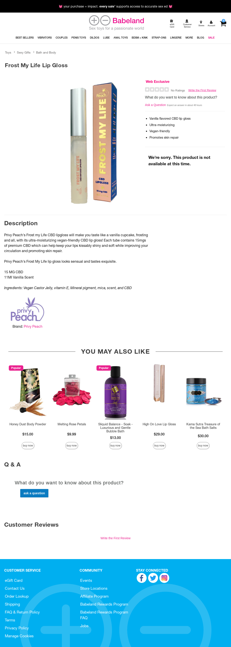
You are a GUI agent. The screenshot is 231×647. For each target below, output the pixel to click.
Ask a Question (155, 105)
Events (86, 580)
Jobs (84, 625)
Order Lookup (17, 596)
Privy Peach (33, 326)
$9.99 (71, 434)
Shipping (12, 604)
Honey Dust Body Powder (27, 424)
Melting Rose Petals (72, 424)
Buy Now (28, 445)
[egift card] (171, 23)
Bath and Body (46, 52)
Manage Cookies (19, 636)
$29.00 (159, 434)
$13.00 (115, 437)
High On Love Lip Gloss (159, 424)
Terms (10, 620)
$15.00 (27, 434)
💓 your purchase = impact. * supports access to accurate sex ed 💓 (116, 6)
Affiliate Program (94, 596)
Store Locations (93, 588)
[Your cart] (223, 23)
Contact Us (15, 588)
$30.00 (203, 436)
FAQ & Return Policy (22, 612)
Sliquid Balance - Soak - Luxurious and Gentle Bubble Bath (115, 427)
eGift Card (13, 580)
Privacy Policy (17, 628)
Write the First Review (202, 90)
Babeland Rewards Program (104, 604)
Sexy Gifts (24, 52)
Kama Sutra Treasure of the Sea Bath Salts (203, 426)
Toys (8, 52)
